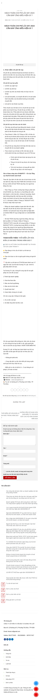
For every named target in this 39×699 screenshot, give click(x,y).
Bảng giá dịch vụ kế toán (13, 600)
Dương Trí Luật (29, 20)
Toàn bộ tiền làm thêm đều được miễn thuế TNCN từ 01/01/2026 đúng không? (21, 578)
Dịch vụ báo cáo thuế (12, 589)
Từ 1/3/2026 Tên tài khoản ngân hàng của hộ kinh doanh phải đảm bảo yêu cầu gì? (21, 542)
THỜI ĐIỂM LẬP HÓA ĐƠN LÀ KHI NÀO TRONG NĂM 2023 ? (10, 415)
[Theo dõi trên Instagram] (7, 639)
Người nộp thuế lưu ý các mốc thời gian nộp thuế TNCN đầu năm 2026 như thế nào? (20, 524)
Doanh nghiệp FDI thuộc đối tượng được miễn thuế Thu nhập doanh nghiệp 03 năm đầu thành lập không (21, 502)
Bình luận (6, 433)
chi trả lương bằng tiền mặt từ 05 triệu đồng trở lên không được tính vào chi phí (21, 560)
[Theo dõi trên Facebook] (5, 639)
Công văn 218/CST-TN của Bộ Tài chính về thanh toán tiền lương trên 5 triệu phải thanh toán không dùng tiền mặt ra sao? (20, 549)
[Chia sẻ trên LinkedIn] (27, 389)
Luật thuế (19, 10)
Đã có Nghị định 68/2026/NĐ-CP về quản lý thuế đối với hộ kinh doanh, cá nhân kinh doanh (21, 519)
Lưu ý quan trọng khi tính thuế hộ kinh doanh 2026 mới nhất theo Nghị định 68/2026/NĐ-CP (21, 508)
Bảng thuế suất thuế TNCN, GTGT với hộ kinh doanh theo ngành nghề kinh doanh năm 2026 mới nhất (21, 537)
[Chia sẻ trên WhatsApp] (12, 389)
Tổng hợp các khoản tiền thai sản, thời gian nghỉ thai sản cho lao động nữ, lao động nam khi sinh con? (21, 497)
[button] (2, 3)
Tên (4, 448)
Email (5, 455)
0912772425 (12, 635)
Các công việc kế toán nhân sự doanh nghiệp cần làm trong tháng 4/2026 (22, 491)
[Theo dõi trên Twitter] (10, 639)
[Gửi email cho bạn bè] (21, 389)
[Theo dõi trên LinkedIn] (12, 639)
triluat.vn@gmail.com (14, 631)
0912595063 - (22, 635)
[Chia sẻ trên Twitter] (18, 389)
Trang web (6, 463)
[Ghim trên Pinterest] (24, 389)
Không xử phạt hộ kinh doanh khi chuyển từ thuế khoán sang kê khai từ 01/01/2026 (20, 555)
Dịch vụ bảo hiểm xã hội (13, 594)
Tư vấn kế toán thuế (12, 583)
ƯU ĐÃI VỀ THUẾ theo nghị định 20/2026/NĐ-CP (20, 572)
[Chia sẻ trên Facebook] (15, 389)
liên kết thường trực (31, 395)
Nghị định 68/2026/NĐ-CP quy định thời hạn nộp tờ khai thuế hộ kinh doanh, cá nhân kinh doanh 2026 (21, 513)
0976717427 (30, 635)
